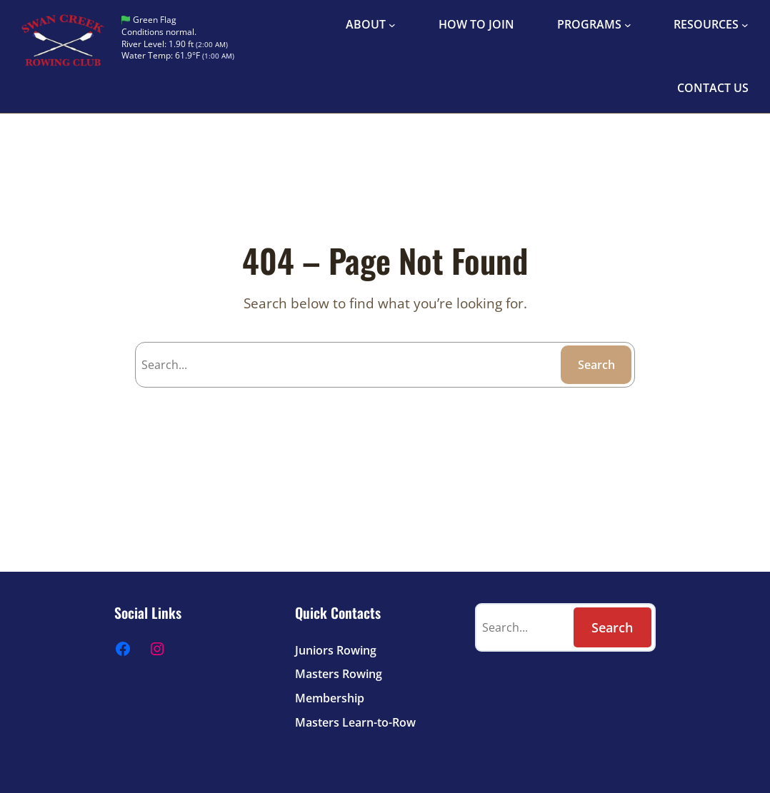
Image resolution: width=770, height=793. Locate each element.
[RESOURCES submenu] (745, 25)
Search (596, 365)
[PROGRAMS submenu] (627, 25)
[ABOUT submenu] (392, 25)
